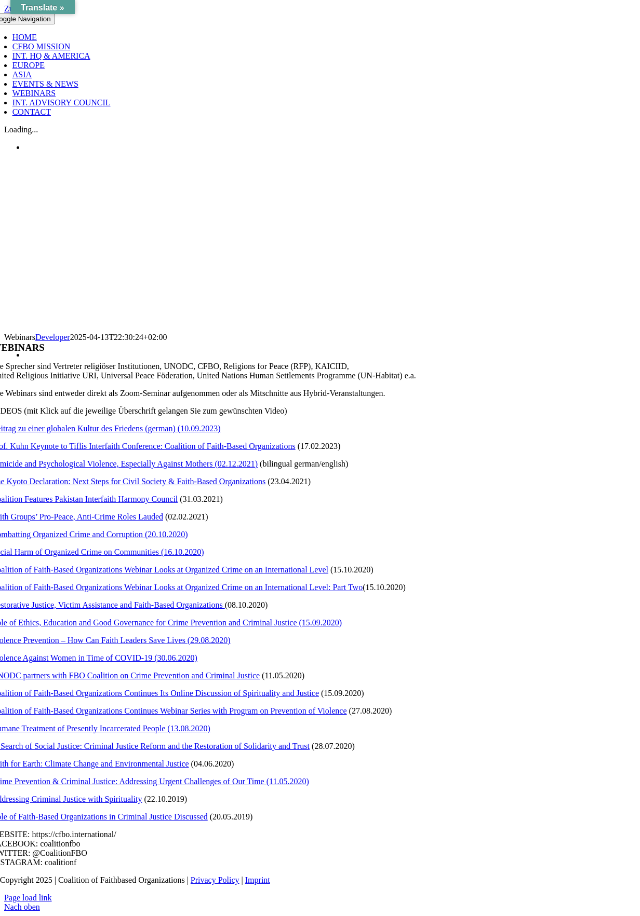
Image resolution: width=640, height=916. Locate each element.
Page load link (28, 897)
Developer (52, 337)
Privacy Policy (215, 880)
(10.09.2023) (198, 428)
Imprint (257, 880)
